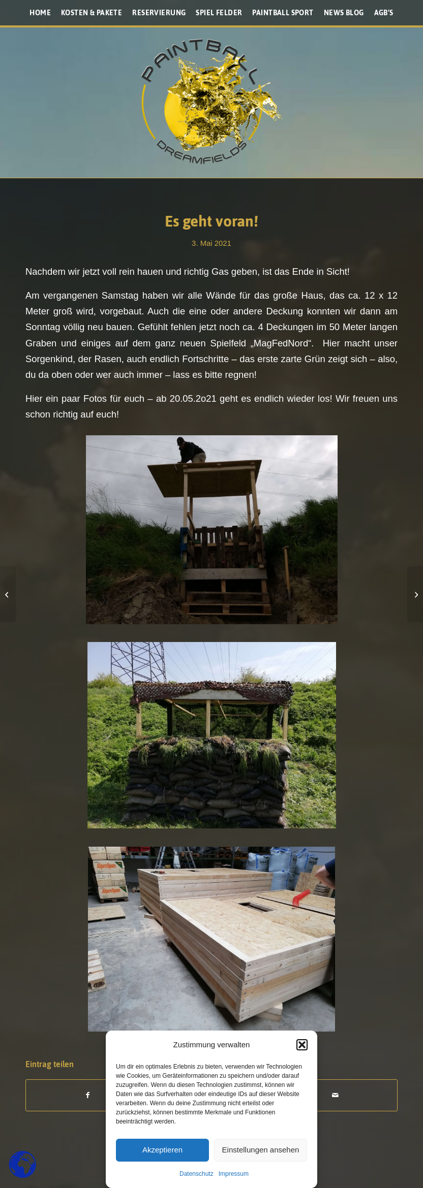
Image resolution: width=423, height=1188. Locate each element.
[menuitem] (40, 12)
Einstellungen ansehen (260, 1149)
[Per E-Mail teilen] (335, 1095)
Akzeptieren (162, 1149)
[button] (302, 1045)
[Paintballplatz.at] (211, 101)
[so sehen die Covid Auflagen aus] (415, 594)
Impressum (234, 1173)
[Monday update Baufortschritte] (8, 594)
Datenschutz (196, 1173)
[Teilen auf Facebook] (87, 1095)
